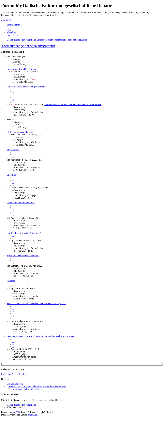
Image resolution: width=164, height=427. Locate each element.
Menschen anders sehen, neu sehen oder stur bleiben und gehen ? (36, 303)
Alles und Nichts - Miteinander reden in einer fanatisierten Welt (73, 104)
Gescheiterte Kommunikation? (21, 202)
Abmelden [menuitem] (11, 32)
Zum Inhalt (6, 20)
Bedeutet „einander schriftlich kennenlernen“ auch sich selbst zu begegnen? (41, 336)
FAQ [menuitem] (9, 30)
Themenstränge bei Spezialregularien (28, 46)
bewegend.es (30, 405)
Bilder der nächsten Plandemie (21, 132)
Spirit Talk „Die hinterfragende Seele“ (24, 233)
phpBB (15, 412)
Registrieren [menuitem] (12, 35)
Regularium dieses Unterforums (21, 69)
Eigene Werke (13, 149)
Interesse (11, 281)
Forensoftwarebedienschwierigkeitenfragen (26, 86)
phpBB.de (32, 415)
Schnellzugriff (13, 25)
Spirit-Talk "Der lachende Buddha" (23, 255)
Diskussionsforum (15, 384)
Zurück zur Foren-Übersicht (14, 374)
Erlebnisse (11, 175)
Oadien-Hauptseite (15, 405)
